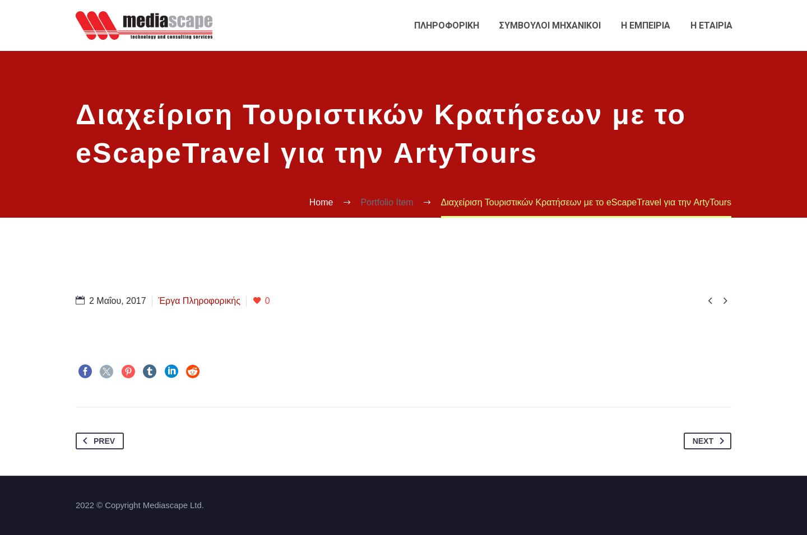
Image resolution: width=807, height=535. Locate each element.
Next (711, 441)
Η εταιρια (711, 25)
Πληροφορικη (446, 25)
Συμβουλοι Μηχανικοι (550, 25)
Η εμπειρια (645, 25)
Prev (96, 441)
